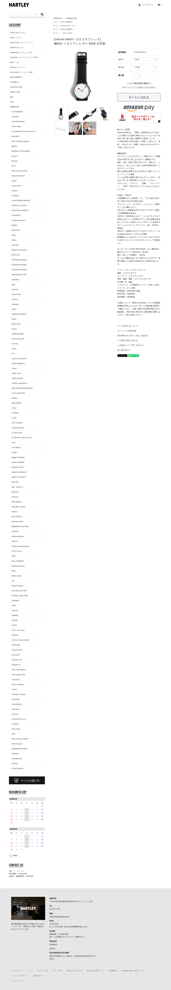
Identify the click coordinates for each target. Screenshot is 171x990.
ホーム (55, 22)
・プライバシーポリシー (19, 976)
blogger (52, 948)
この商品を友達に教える (127, 340)
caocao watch (66, 33)
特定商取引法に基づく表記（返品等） (133, 335)
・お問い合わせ (37, 976)
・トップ (30, 971)
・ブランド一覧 (56, 971)
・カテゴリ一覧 (41, 971)
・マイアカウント (17, 971)
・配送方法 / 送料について (95, 971)
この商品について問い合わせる (130, 345)
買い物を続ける (123, 350)
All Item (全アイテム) (68, 26)
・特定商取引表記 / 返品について (132, 971)
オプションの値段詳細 (126, 331)
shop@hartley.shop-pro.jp (59, 917)
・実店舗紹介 (112, 971)
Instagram (53, 944)
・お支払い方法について (73, 971)
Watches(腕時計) (67, 22)
